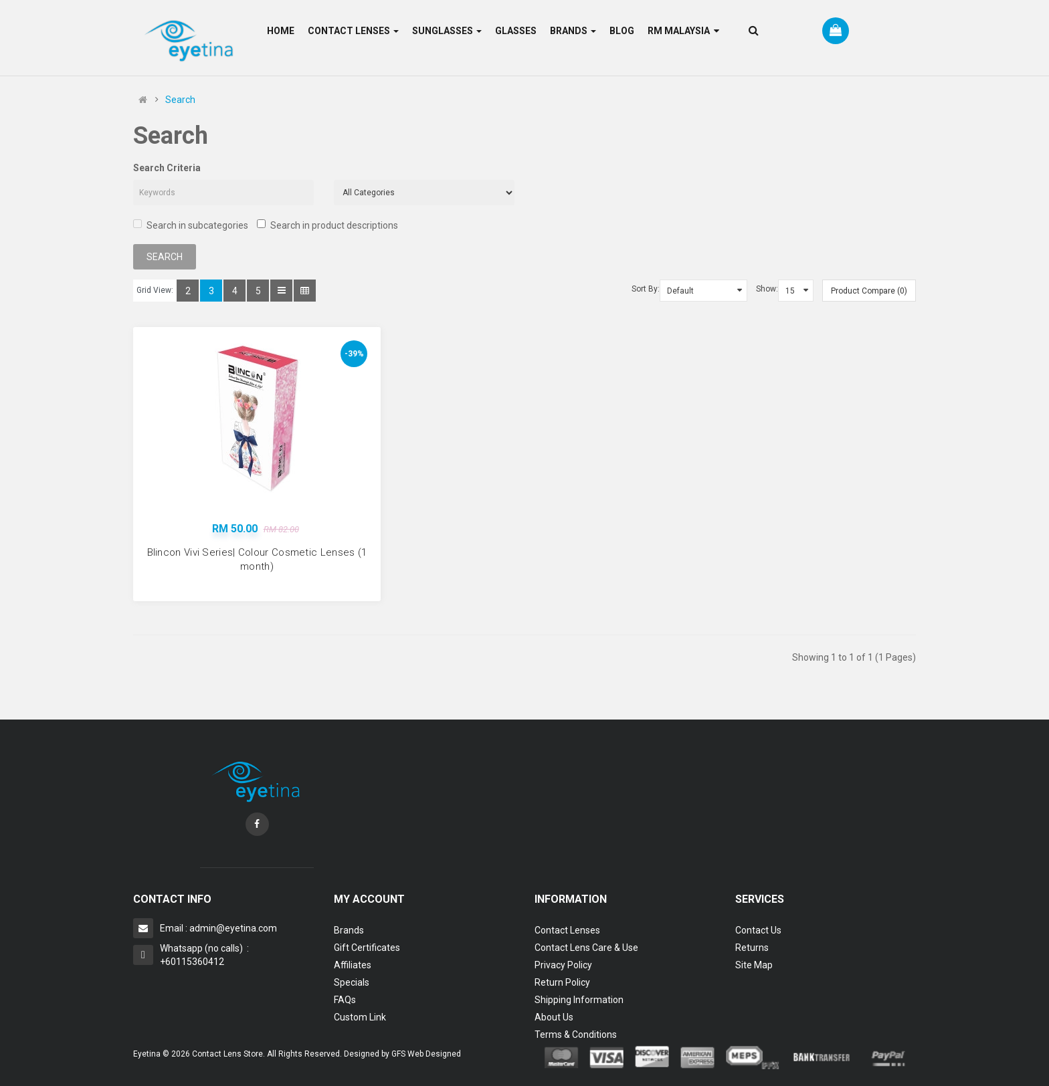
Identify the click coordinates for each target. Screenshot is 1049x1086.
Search (180, 99)
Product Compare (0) (869, 291)
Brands (349, 930)
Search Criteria (167, 167)
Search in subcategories (190, 225)
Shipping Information (579, 999)
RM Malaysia (683, 30)
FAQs (345, 999)
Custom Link (360, 1017)
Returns (752, 947)
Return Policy (562, 982)
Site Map (754, 965)
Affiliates (352, 965)
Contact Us (758, 930)
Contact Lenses (567, 930)
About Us (554, 1017)
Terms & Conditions (576, 1034)
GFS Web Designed (426, 1054)
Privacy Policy (563, 965)
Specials (351, 982)
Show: (767, 289)
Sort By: (646, 289)
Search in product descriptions (327, 225)
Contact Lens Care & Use (586, 947)
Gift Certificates (367, 947)
